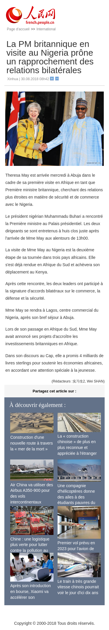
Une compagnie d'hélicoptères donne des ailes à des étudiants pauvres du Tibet (76, 497)
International (46, 29)
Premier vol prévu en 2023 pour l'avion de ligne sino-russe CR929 (79, 548)
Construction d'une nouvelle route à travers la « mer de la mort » (31, 443)
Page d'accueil (18, 29)
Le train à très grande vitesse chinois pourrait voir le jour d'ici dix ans (78, 587)
